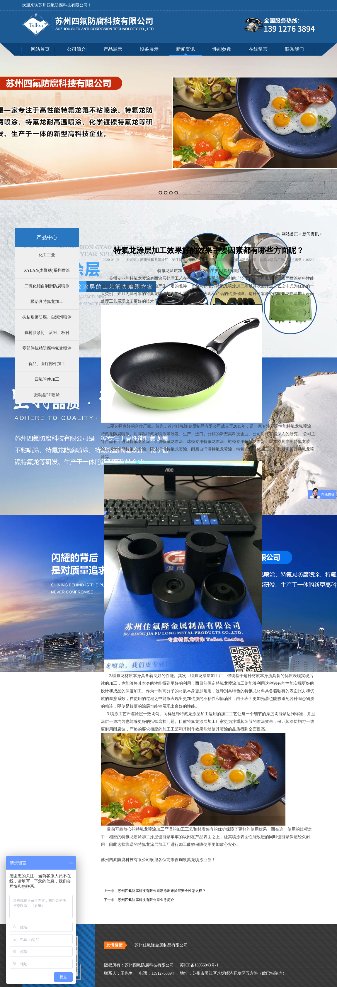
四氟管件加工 (47, 379)
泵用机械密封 (132, 927)
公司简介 (76, 49)
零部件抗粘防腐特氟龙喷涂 (47, 348)
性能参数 (221, 49)
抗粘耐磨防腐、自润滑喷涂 (47, 317)
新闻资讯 (185, 49)
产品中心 (46, 237)
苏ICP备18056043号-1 (197, 965)
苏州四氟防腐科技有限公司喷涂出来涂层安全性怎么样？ (162, 891)
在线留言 (258, 49)
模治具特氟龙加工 (46, 301)
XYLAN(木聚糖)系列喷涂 (47, 270)
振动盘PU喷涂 (47, 395)
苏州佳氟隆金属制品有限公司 (161, 945)
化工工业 (47, 255)
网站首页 (40, 49)
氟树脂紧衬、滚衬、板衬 (46, 332)
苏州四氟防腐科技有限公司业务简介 (146, 900)
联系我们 (294, 49)
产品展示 (112, 49)
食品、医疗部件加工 (46, 364)
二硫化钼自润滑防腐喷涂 (46, 286)
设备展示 (149, 49)
